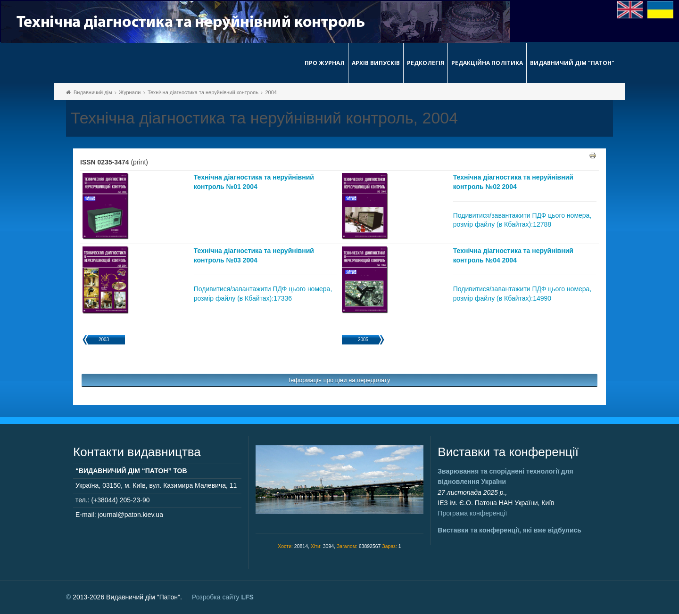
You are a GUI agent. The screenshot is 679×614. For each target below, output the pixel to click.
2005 (363, 339)
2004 (270, 92)
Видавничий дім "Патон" (572, 63)
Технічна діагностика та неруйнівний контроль (203, 92)
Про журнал (325, 63)
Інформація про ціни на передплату (339, 380)
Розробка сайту (223, 597)
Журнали (130, 92)
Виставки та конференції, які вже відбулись (509, 530)
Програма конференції (472, 513)
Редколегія (425, 63)
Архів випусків (376, 63)
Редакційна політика (487, 63)
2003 (104, 339)
